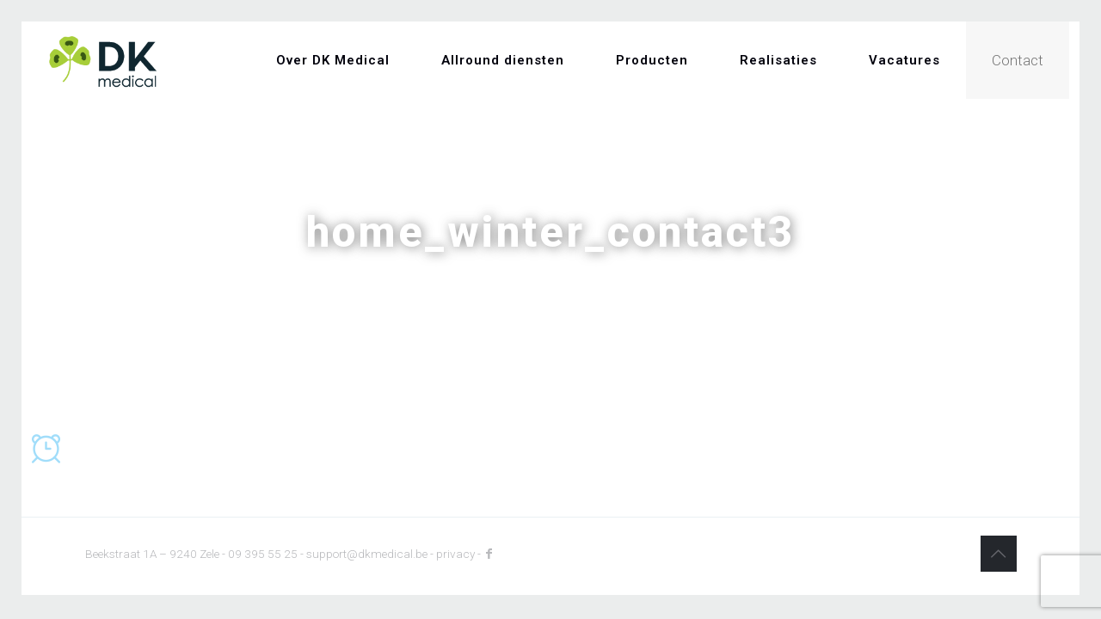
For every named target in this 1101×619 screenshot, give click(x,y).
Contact (1017, 60)
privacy (455, 554)
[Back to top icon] (999, 554)
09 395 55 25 (263, 554)
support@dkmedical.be (366, 554)
